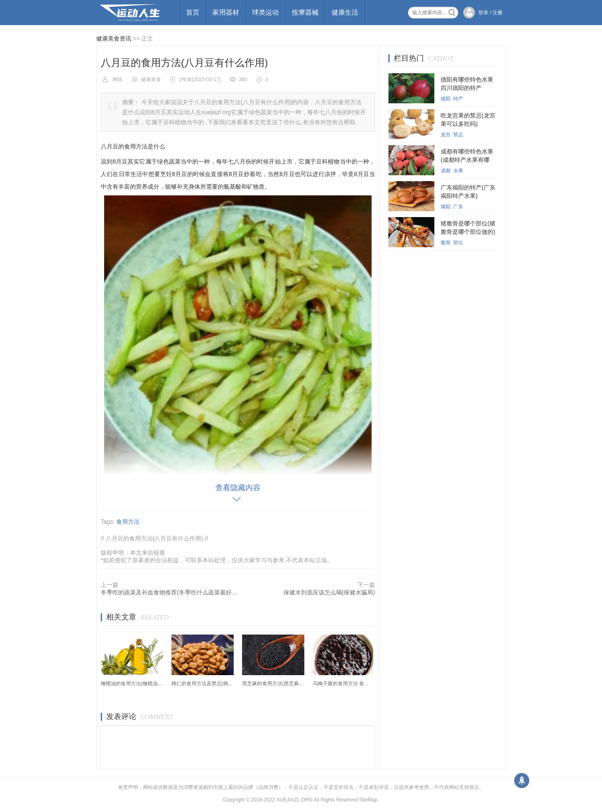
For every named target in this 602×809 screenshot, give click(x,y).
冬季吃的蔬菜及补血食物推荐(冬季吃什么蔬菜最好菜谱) (169, 592)
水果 (458, 171)
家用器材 (225, 12)
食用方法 (128, 521)
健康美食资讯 (113, 38)
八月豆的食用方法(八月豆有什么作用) (154, 538)
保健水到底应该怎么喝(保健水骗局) (329, 592)
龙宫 (446, 135)
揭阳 (446, 207)
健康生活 (345, 12)
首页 (192, 12)
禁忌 (458, 135)
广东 (458, 207)
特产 (458, 99)
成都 (446, 171)
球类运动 (265, 12)
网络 (117, 79)
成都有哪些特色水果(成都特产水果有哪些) (467, 160)
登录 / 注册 (490, 12)
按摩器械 (305, 12)
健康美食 (151, 79)
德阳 (446, 99)
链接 (159, 552)
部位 (458, 243)
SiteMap (368, 800)
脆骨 (446, 243)
